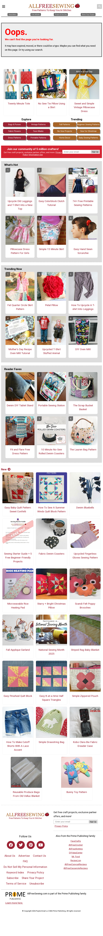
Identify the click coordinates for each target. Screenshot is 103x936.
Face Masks (38, 131)
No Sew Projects (64, 131)
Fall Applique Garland (18, 649)
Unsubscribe (37, 883)
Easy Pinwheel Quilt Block (18, 695)
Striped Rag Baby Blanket (85, 649)
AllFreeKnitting (76, 849)
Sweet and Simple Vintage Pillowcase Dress (84, 107)
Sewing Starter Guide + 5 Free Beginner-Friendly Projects (18, 557)
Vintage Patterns (38, 124)
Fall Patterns (64, 124)
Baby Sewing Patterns (88, 138)
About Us (9, 855)
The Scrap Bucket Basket (83, 407)
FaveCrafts (76, 841)
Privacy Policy (35, 872)
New (5, 469)
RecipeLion (75, 860)
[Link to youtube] (41, 845)
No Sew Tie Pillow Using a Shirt (51, 105)
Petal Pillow (51, 305)
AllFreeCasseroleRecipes (76, 868)
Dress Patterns (14, 138)
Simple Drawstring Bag (51, 742)
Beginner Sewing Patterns (88, 124)
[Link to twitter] (21, 845)
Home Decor (64, 138)
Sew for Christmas (88, 131)
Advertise (24, 855)
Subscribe (13, 878)
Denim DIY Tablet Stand (20, 405)
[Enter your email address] (71, 821)
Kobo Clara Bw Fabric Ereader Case (85, 744)
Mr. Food (76, 856)
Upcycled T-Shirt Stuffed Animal (51, 351)
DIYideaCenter (75, 853)
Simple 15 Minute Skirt (51, 249)
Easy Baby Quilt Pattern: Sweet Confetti (18, 509)
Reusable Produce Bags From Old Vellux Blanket (26, 794)
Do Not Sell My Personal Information (25, 866)
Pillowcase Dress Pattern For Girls (20, 251)
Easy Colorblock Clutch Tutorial (51, 203)
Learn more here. (14, 903)
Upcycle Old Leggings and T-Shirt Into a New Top (20, 205)
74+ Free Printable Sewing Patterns (83, 203)
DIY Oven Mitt (83, 349)
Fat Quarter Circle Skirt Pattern (20, 307)
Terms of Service (16, 883)
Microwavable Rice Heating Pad (17, 605)
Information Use (36, 155)
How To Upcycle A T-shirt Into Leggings (83, 307)
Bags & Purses (14, 124)
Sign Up (95, 152)
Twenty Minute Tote (19, 103)
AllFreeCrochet (76, 845)
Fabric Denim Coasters (51, 553)
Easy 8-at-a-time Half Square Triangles (51, 697)
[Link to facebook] (11, 845)
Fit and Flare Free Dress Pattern (20, 451)
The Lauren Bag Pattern (83, 449)
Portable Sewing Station (51, 405)
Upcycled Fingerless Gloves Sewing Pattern (85, 555)
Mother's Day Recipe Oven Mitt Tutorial (20, 351)
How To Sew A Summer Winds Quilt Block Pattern (51, 509)
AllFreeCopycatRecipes (76, 864)
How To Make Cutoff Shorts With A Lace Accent (18, 746)
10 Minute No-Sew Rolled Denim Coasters (51, 451)
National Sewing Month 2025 (51, 651)
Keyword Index (15, 872)
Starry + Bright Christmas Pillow (51, 605)
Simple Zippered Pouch (85, 695)
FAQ (25, 861)
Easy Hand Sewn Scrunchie (83, 251)
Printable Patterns (38, 138)
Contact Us (39, 855)
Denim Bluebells (85, 507)
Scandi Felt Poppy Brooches (85, 605)
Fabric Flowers (14, 131)
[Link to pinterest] (31, 845)
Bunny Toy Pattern (76, 792)
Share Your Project (33, 878)
